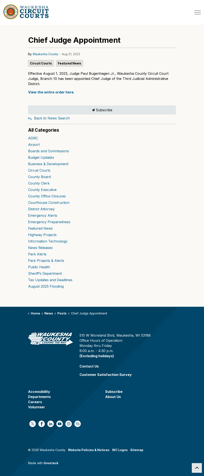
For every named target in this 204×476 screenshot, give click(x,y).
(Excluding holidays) (97, 356)
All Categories (43, 130)
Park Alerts (37, 254)
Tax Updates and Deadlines (50, 280)
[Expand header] (197, 12)
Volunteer (36, 407)
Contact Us (89, 366)
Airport (34, 144)
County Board (39, 177)
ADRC (33, 138)
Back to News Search (52, 118)
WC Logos (120, 450)
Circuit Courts (41, 63)
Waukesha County (45, 54)
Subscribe (102, 110)
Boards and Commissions (48, 151)
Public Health (39, 267)
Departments (39, 397)
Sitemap (136, 450)
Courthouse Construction (48, 202)
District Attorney (41, 209)
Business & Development (48, 164)
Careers (35, 402)
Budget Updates (41, 157)
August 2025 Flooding (46, 286)
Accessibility (39, 391)
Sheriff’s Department (45, 273)
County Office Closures (47, 196)
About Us (113, 397)
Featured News (69, 63)
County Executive (42, 190)
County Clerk (39, 183)
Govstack (51, 463)
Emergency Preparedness (49, 222)
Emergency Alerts (42, 215)
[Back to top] (197, 468)
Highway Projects (42, 235)
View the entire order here (51, 92)
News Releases (40, 248)
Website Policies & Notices (89, 450)
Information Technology (48, 241)
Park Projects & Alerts (46, 260)
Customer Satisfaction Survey (106, 374)
